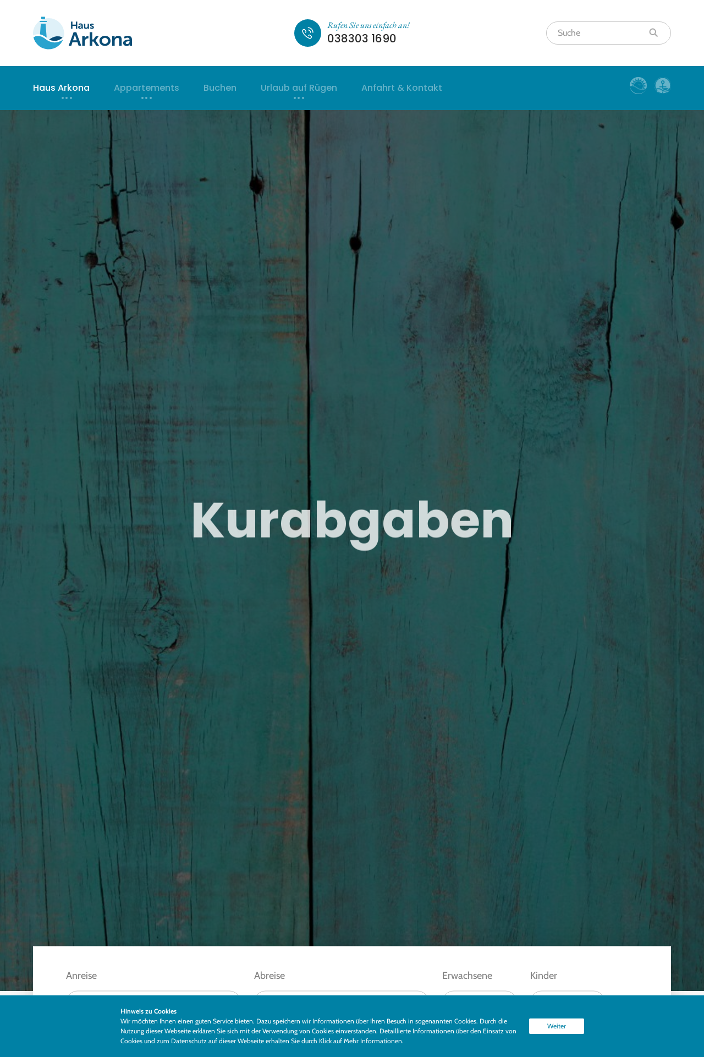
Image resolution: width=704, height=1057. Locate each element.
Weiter (556, 1026)
